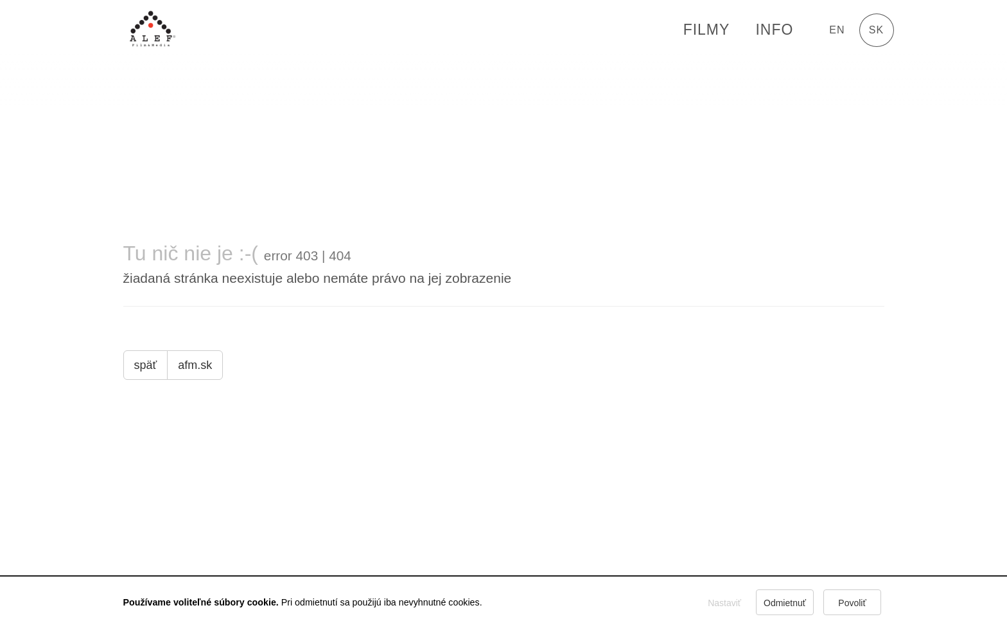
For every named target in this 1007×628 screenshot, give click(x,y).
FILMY (706, 29)
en (837, 29)
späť (145, 365)
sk (876, 29)
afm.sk (195, 365)
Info (774, 29)
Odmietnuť (785, 603)
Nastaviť (724, 603)
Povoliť (852, 603)
